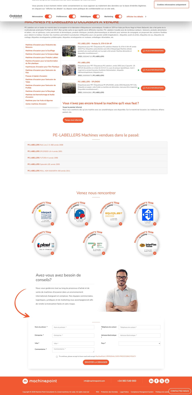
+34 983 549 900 (126, 381)
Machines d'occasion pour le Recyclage (40, 91)
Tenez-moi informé (73, 120)
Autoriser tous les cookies (171, 6)
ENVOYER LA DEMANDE (96, 362)
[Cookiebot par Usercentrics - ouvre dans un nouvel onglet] (16, 34)
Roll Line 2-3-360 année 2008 (45, 145)
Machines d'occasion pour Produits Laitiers (41, 57)
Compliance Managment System (142, 392)
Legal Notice (124, 392)
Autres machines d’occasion (35, 104)
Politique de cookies (162, 392)
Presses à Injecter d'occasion (36, 76)
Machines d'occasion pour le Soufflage (40, 50)
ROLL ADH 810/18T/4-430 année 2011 (49, 171)
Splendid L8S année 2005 (44, 164)
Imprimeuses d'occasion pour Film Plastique (42, 67)
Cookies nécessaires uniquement (171, 22)
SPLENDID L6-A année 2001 (45, 151)
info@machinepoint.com (94, 381)
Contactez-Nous (180, 391)
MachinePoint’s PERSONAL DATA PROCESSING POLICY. (116, 356)
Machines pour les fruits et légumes (39, 100)
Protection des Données (109, 392)
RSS (97, 392)
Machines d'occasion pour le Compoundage (41, 54)
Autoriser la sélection (171, 14)
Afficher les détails (135, 34)
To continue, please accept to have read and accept (97, 356)
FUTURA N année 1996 (43, 158)
